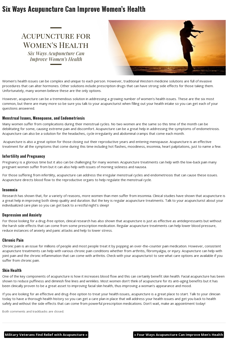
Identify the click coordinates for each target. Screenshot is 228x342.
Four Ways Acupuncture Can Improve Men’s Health (178, 334)
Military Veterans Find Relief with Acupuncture (46, 334)
